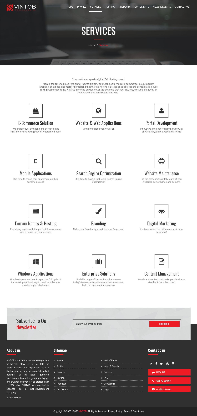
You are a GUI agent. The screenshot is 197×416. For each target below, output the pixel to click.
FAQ (104, 378)
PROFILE (81, 6)
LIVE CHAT (158, 372)
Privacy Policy (115, 411)
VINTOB (82, 411)
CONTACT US (182, 6)
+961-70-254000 (161, 380)
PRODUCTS (125, 6)
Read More (14, 397)
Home (92, 45)
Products (60, 383)
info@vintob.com (161, 389)
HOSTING (110, 6)
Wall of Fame (109, 360)
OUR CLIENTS (142, 6)
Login (105, 389)
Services (59, 372)
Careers (106, 372)
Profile (58, 366)
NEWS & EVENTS (162, 6)
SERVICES (95, 6)
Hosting (59, 378)
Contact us (108, 383)
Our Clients (61, 389)
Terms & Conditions (134, 411)
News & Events (110, 366)
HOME (70, 6)
